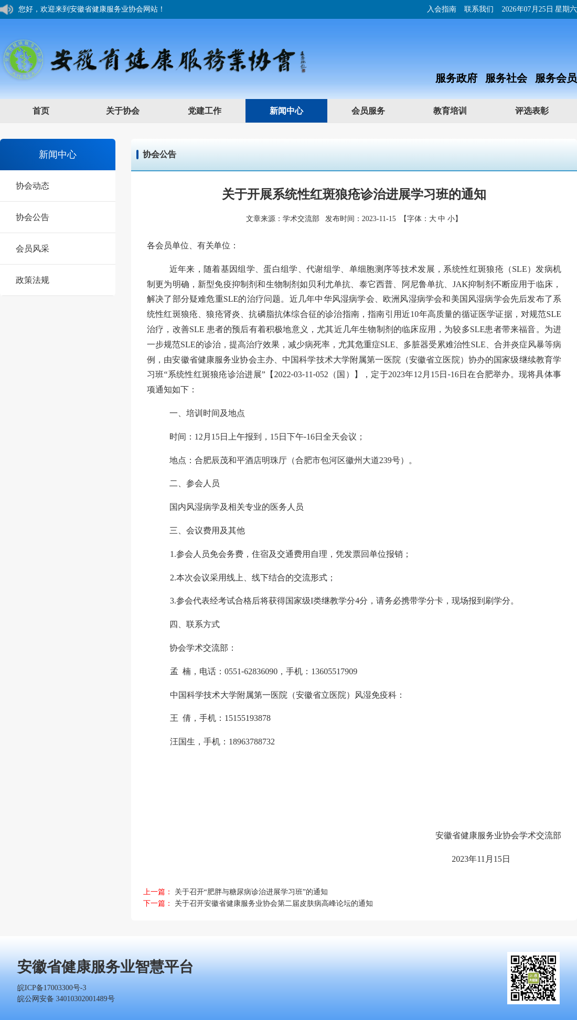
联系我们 (479, 9)
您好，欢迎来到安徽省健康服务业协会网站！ (91, 9)
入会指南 (441, 9)
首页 (41, 110)
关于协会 (133, 110)
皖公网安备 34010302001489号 (66, 999)
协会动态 (32, 185)
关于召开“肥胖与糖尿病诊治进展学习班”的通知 (251, 892)
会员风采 (32, 248)
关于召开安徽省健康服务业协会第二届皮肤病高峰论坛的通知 (274, 903)
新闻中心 (297, 110)
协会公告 (32, 217)
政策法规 (32, 280)
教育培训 (460, 110)
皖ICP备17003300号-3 (51, 988)
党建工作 (215, 110)
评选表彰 (542, 110)
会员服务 (378, 110)
